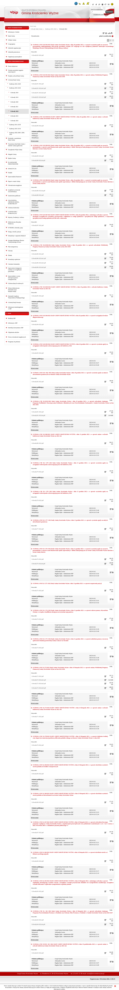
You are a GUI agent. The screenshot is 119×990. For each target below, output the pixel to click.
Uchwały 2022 (14, 111)
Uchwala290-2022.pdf (38, 126)
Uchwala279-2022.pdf (38, 472)
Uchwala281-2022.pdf (38, 412)
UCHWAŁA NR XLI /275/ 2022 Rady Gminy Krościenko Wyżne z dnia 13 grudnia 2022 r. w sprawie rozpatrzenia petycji (67, 583)
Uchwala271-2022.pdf (38, 716)
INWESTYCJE (12, 168)
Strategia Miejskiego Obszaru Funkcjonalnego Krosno (16, 241)
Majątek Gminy (12, 154)
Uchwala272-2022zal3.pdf (39, 688)
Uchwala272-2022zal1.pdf (39, 680)
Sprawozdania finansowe (14, 176)
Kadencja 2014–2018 (15, 124)
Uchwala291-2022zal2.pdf (39, 93)
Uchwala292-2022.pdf (38, 55)
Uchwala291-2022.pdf (38, 84)
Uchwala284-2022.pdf (38, 324)
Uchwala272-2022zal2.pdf (39, 683)
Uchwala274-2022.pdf (38, 619)
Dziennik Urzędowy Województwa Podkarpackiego (16, 297)
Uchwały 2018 (14, 92)
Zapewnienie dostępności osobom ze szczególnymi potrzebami (15, 269)
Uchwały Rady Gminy (14, 80)
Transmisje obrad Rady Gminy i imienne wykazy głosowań (16, 144)
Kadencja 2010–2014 (15, 128)
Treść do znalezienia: (97, 9)
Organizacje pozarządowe (15, 56)
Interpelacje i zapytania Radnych (17, 236)
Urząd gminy (11, 44)
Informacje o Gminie (13, 32)
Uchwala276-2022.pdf (38, 559)
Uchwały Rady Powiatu (14, 302)
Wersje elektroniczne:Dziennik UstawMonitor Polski (14, 289)
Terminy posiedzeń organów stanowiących (15, 71)
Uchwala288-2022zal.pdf (38, 190)
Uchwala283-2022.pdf (38, 353)
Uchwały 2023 (14, 116)
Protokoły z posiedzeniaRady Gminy (14, 139)
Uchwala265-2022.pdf (38, 891)
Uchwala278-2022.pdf (38, 500)
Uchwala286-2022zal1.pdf (39, 258)
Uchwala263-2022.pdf (38, 953)
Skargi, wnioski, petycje (14, 232)
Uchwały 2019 (14, 97)
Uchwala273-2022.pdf (38, 648)
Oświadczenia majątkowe (15, 185)
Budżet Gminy (12, 158)
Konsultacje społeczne (14, 259)
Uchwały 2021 (14, 106)
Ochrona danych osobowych (15, 283)
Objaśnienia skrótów (13, 332)
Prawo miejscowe (13, 66)
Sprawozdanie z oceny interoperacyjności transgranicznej (14, 277)
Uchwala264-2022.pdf (38, 920)
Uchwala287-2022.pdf (38, 225)
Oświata (10, 251)
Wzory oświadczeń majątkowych (17, 337)
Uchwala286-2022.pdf (38, 254)
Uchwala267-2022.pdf (38, 832)
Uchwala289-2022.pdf (38, 156)
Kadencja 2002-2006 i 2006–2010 (17, 133)
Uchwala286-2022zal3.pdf (39, 267)
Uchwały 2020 (14, 102)
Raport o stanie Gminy (14, 181)
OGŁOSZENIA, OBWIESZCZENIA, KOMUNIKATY (13, 202)
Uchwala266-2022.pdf (38, 861)
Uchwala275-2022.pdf (38, 590)
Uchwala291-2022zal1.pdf (39, 88)
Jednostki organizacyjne (14, 48)
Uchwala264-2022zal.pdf (38, 924)
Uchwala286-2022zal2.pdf (39, 263)
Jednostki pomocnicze (14, 52)
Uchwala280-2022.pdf (38, 443)
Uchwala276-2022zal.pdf (38, 563)
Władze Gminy (12, 40)
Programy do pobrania (14, 341)
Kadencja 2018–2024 (15, 88)
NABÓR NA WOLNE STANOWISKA (14, 190)
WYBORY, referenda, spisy (15, 228)
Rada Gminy (11, 36)
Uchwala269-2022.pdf (38, 773)
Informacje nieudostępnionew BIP (15, 308)
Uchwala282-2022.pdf (38, 381)
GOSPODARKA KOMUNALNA (12, 212)
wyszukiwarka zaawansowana (101, 14)
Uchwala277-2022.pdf (38, 529)
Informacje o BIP (12, 323)
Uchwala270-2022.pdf (38, 745)
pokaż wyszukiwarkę (105, 36)
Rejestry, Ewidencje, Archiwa (16, 217)
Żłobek (10, 255)
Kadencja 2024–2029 (15, 84)
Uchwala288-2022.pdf (38, 195)
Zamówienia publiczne (14, 195)
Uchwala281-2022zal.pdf (38, 415)
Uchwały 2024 (14, 120)
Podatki (10, 172)
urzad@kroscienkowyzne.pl (95, 973)
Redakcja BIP (11, 318)
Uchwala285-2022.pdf (38, 296)
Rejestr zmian (34, 70)
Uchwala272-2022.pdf (38, 676)
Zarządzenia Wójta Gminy (15, 149)
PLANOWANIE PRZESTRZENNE (13, 163)
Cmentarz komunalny (14, 264)
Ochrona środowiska (13, 207)
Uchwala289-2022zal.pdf (38, 160)
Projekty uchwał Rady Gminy (16, 76)
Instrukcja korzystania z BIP (15, 327)
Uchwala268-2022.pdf (38, 802)
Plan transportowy (13, 247)
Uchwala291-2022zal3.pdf (39, 97)
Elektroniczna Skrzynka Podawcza (14, 223)
